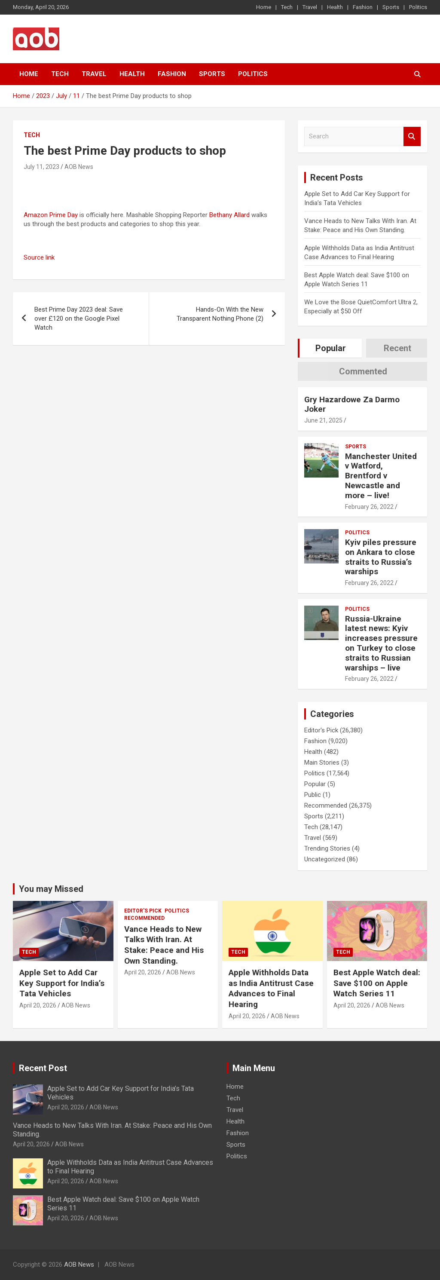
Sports (390, 7)
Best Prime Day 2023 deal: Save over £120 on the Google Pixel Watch (78, 318)
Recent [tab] (397, 348)
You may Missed (51, 889)
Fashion (363, 7)
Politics (418, 7)
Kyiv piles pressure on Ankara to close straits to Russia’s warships (380, 556)
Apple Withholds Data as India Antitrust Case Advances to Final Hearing (271, 988)
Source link (39, 257)
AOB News (78, 166)
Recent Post (43, 1068)
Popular (315, 784)
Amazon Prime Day (51, 215)
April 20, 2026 (37, 1005)
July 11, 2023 (41, 166)
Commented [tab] (363, 371)
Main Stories (321, 762)
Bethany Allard (229, 215)
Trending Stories (327, 848)
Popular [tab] (330, 348)
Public (312, 795)
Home (263, 7)
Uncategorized (324, 859)
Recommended (325, 805)
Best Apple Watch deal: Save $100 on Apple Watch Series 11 (376, 983)
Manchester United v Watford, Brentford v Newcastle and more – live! (381, 475)
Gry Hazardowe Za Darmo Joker (352, 404)
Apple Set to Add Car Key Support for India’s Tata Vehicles (61, 983)
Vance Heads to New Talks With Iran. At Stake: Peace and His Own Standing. (164, 945)
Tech (287, 7)
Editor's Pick (321, 730)
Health (335, 7)
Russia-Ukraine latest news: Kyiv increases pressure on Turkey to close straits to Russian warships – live (381, 643)
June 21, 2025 (323, 420)
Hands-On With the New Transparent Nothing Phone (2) (220, 314)
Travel (309, 7)
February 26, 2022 (369, 506)
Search (412, 136)
